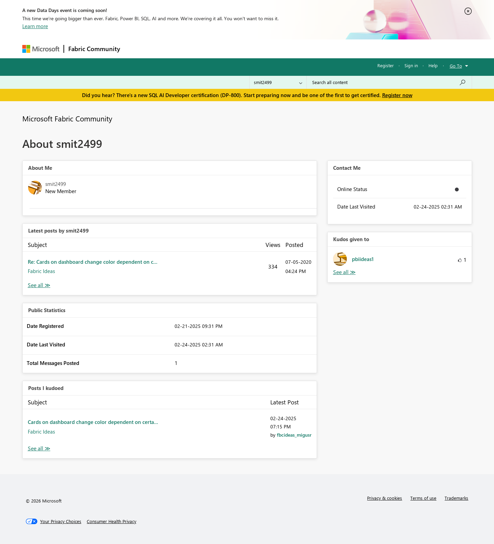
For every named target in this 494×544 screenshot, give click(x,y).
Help (433, 65)
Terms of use (423, 498)
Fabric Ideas (41, 271)
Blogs (255, 48)
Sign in (411, 65)
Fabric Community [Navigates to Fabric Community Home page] (94, 49)
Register (385, 65)
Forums (135, 48)
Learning (281, 48)
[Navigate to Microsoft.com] (40, 49)
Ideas (194, 48)
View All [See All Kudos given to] (344, 272)
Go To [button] (456, 66)
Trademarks (456, 498)
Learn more (35, 26)
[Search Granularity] (278, 82)
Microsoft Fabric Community (67, 118)
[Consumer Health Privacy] (111, 521)
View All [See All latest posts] (39, 285)
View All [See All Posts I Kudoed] (39, 448)
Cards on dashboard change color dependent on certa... (93, 421)
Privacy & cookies (384, 498)
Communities (224, 48)
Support (311, 48)
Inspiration (165, 48)
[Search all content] (389, 82)
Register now (397, 95)
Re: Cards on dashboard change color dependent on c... (92, 261)
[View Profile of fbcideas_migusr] (294, 434)
